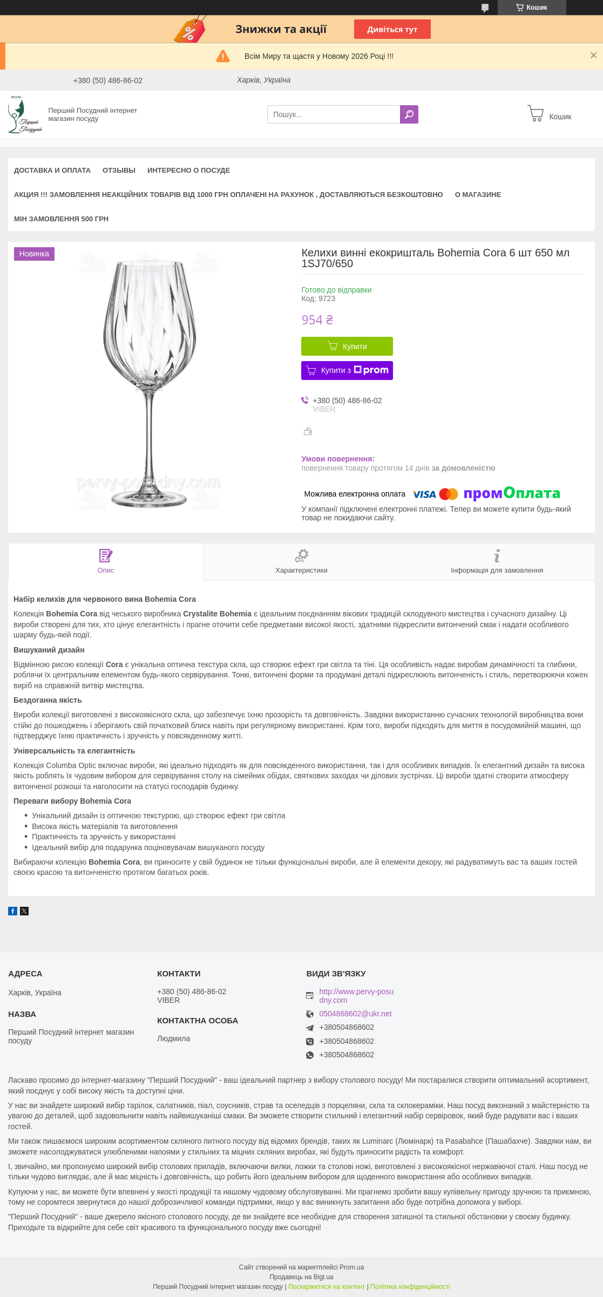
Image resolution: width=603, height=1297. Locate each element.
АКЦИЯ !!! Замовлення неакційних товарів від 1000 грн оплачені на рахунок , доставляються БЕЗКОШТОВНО (228, 195)
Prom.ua (352, 1267)
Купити (355, 346)
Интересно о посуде (188, 170)
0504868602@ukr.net (355, 1014)
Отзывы (119, 170)
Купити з (355, 370)
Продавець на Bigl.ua (301, 1277)
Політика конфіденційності (410, 1287)
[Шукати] (409, 114)
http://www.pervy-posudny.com (356, 995)
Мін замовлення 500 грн (61, 219)
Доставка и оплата (52, 170)
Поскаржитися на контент (326, 1287)
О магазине (478, 195)
